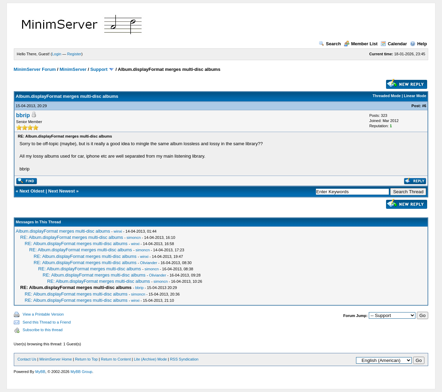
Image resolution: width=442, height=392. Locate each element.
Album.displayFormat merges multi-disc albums (63, 231)
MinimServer (73, 69)
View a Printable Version (43, 314)
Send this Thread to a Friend (47, 322)
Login (56, 54)
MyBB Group (81, 372)
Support (98, 69)
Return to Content (116, 359)
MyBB (40, 372)
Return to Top (86, 359)
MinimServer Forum (35, 69)
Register (74, 54)
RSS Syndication (184, 359)
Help (418, 43)
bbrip (23, 115)
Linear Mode (415, 96)
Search (330, 43)
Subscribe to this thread (43, 330)
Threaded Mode (387, 96)
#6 (424, 106)
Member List (361, 43)
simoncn (134, 237)
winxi (118, 231)
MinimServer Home (55, 359)
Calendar (394, 43)
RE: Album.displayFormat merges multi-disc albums (71, 237)
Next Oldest (31, 191)
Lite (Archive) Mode (150, 359)
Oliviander (148, 263)
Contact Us (27, 359)
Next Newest (61, 191)
